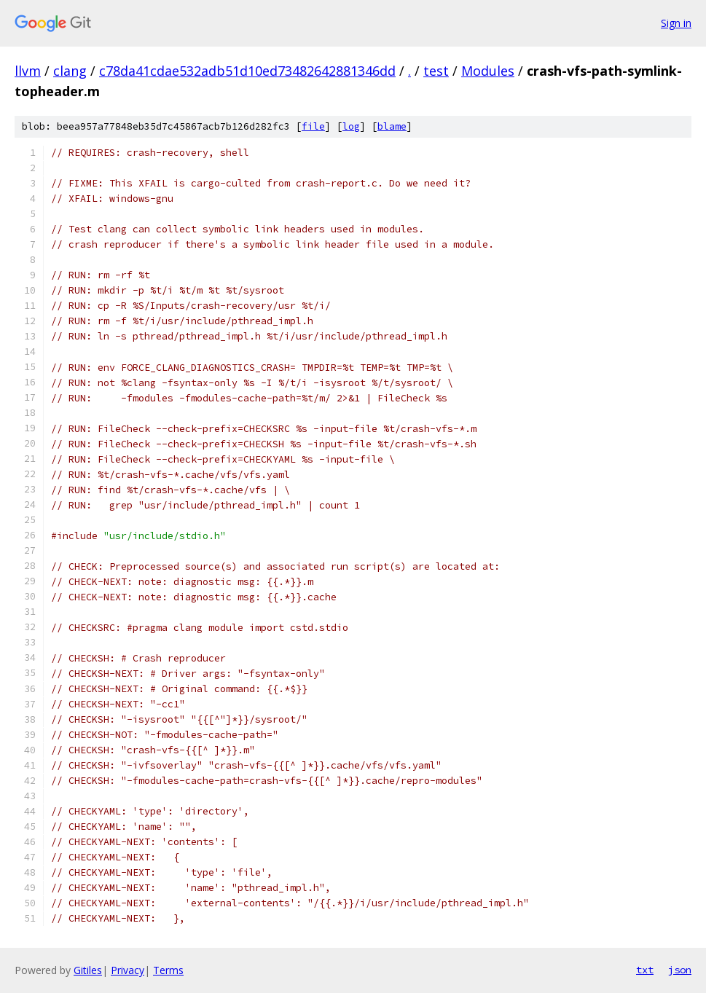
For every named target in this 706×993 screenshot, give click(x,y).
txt (645, 969)
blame (392, 126)
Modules (487, 70)
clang (70, 70)
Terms (168, 970)
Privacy (127, 970)
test (436, 70)
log (351, 126)
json (679, 969)
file (313, 126)
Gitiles (88, 970)
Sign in (676, 23)
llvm (28, 70)
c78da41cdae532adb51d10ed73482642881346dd (247, 70)
